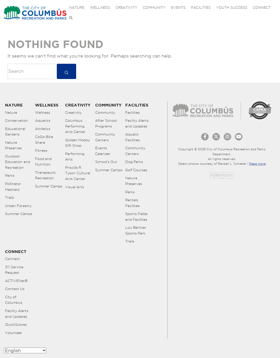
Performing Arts (74, 157)
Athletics (42, 129)
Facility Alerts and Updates (137, 123)
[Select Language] (25, 350)
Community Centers (105, 137)
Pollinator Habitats (13, 187)
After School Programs (106, 123)
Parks (10, 176)
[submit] (66, 71)
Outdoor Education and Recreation (17, 162)
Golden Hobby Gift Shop (77, 143)
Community (154, 8)
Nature (76, 8)
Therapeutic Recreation (45, 175)
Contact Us (15, 289)
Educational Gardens (15, 131)
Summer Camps (18, 214)
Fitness (41, 150)
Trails (9, 198)
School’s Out (106, 162)
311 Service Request (14, 270)
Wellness (100, 8)
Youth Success (231, 8)
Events (178, 8)
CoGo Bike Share (44, 139)
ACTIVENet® (16, 281)
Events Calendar (102, 151)
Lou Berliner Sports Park (135, 230)
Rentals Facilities (132, 203)
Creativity (126, 8)
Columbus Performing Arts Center (75, 126)
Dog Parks (134, 162)
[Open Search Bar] (70, 18)
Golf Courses (136, 170)
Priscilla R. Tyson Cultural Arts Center (77, 173)
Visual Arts (74, 187)
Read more (257, 163)
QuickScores (16, 324)
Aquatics (42, 120)
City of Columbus (13, 300)
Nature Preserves (13, 145)
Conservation (16, 120)
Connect (262, 8)
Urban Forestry (18, 206)
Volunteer (13, 333)
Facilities (201, 8)
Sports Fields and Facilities (136, 217)
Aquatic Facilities (132, 137)
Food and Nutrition (43, 161)
